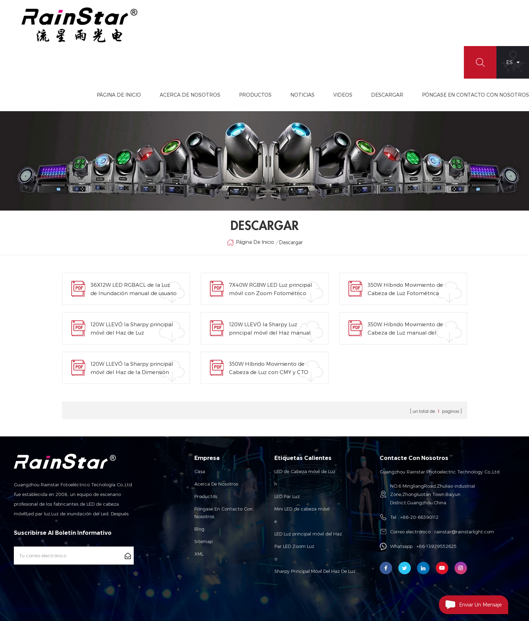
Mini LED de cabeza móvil (301, 509)
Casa (199, 471)
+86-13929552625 (436, 546)
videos (342, 95)
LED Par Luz (287, 496)
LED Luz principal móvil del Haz (308, 533)
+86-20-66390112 (419, 517)
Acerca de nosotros (216, 484)
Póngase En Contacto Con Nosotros (475, 95)
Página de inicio (119, 95)
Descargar (387, 95)
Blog (199, 529)
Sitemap (203, 541)
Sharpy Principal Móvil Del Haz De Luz (314, 571)
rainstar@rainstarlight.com (464, 531)
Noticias (302, 95)
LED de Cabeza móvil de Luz (304, 471)
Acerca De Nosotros (190, 95)
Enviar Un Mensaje (470, 604)
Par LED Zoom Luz (294, 546)
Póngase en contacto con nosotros (223, 512)
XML (198, 554)
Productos (255, 95)
